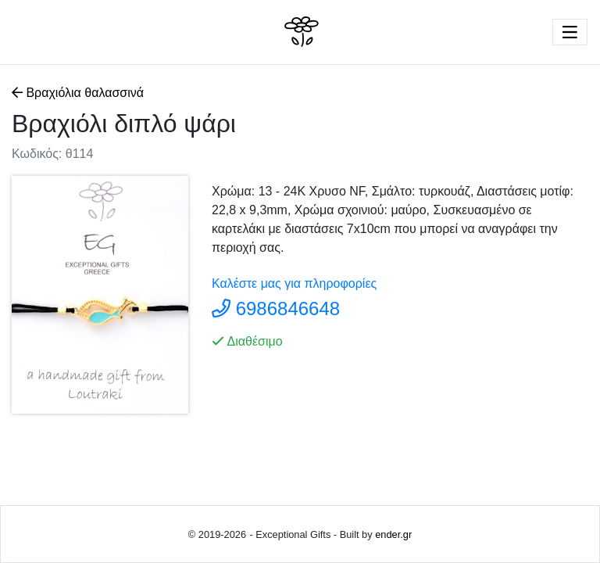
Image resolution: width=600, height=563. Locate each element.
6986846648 (288, 308)
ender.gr (393, 534)
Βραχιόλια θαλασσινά (79, 92)
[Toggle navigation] (570, 32)
